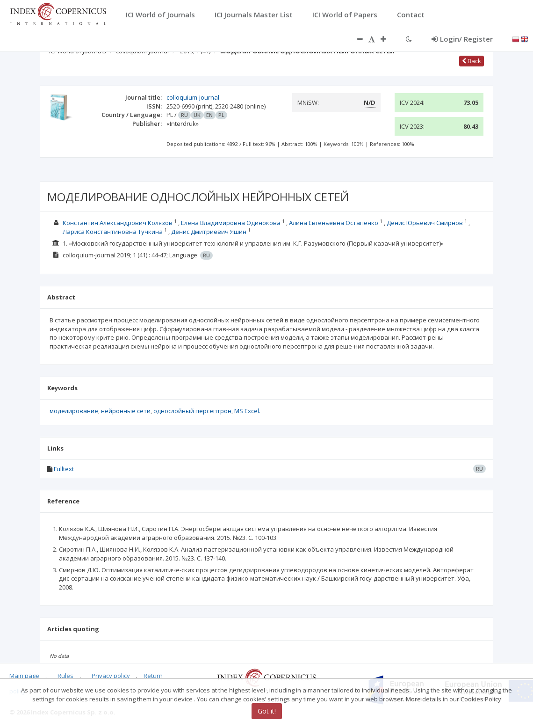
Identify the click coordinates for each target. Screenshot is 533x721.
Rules (65, 675)
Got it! (267, 710)
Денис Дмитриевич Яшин (208, 231)
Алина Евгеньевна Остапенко (333, 222)
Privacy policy (111, 675)
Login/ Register (462, 39)
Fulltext (64, 469)
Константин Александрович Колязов (118, 222)
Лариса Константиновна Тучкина (113, 231)
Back (471, 61)
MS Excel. (247, 411)
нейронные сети (126, 411)
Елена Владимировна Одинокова (231, 222)
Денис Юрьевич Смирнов (425, 222)
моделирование (74, 411)
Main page (24, 675)
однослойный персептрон (192, 411)
